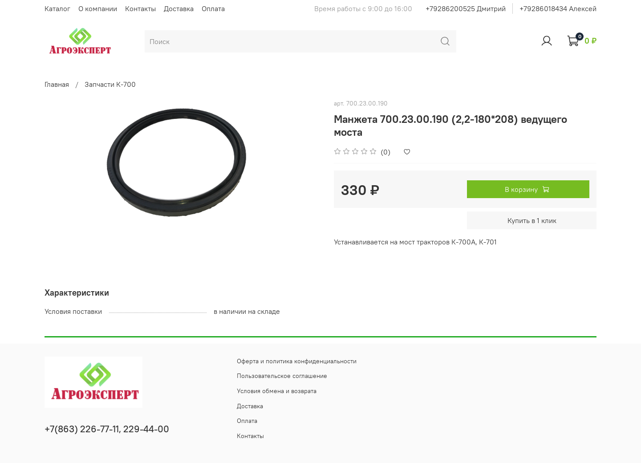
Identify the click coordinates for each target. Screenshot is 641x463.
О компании (97, 8)
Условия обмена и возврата (276, 391)
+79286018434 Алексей (557, 8)
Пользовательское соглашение (282, 376)
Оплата (213, 8)
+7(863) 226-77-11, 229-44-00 (107, 429)
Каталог (57, 8)
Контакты (140, 8)
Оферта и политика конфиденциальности (297, 361)
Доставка (179, 8)
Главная (57, 84)
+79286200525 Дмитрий (466, 8)
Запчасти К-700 (110, 84)
